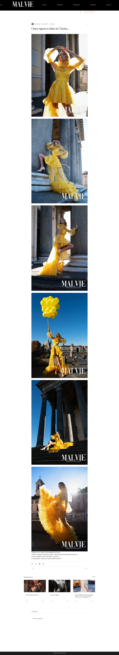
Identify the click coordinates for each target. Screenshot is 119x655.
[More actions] (87, 24)
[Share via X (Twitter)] (36, 563)
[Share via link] (43, 563)
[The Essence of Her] (35, 586)
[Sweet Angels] (60, 586)
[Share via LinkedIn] (39, 563)
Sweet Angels (54, 595)
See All (93, 576)
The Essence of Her (32, 595)
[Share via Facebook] (32, 563)
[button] (80, 12)
